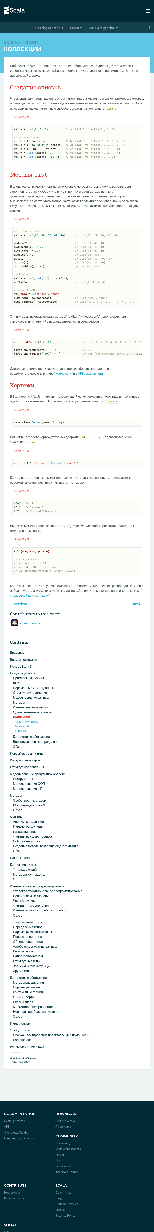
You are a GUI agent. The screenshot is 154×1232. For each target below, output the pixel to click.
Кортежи (20, 730)
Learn (74, 28)
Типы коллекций (25, 869)
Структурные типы (26, 960)
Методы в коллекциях (29, 874)
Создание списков (26, 721)
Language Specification (19, 1137)
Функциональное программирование (37, 885)
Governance (62, 1169)
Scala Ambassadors (116, 1126)
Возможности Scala (24, 659)
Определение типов (28, 926)
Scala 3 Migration (101, 28)
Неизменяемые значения (31, 895)
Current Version (64, 1120)
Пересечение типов (27, 936)
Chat (107, 1137)
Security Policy (64, 1192)
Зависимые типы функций (32, 965)
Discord (109, 1192)
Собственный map (26, 840)
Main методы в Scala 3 (29, 804)
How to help (12, 1169)
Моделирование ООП (29, 783)
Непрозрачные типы (28, 955)
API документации (91, 373)
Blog (57, 1175)
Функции (16, 816)
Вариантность (23, 950)
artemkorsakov (29, 622)
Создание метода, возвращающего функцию (45, 845)
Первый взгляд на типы (27, 753)
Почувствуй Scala (22, 672)
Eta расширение (25, 831)
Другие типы (22, 970)
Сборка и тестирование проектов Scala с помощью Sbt (52, 1034)
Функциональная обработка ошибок (39, 909)
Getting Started (47, 28)
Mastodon (111, 1175)
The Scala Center (115, 1149)
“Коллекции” (63, 373)
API (6, 1126)
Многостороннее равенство (33, 1006)
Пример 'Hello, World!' (29, 677)
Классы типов (23, 1001)
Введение (17, 652)
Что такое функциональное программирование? (48, 890)
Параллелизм (20, 1023)
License (59, 1187)
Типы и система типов (26, 921)
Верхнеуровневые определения (36, 741)
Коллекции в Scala (23, 864)
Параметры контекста (29, 986)
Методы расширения (28, 982)
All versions (61, 1126)
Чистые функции (25, 900)
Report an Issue (14, 1175)
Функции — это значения (31, 905)
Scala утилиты (20, 1029)
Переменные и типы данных (33, 687)
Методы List (22, 725)
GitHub (108, 1169)
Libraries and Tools (116, 1143)
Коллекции (21, 716)
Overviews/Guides (16, 1132)
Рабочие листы (24, 1039)
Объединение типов (28, 941)
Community (111, 1120)
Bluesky (109, 1181)
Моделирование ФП (27, 788)
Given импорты (24, 996)
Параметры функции (28, 826)
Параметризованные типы (32, 931)
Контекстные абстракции (31, 736)
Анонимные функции (28, 821)
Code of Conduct (65, 1181)
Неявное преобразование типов (36, 1011)
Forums (108, 1132)
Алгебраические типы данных (35, 946)
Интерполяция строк (25, 759)
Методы (19, 702)
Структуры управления (30, 692)
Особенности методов (29, 800)
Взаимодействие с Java (27, 1046)
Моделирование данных (31, 697)
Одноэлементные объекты (32, 711)
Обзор (17, 746)
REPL (16, 682)
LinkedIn (109, 1198)
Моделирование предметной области (37, 773)
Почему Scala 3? (21, 666)
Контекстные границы (29, 991)
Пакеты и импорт (22, 857)
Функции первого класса (31, 706)
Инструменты (23, 778)
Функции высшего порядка (32, 836)
